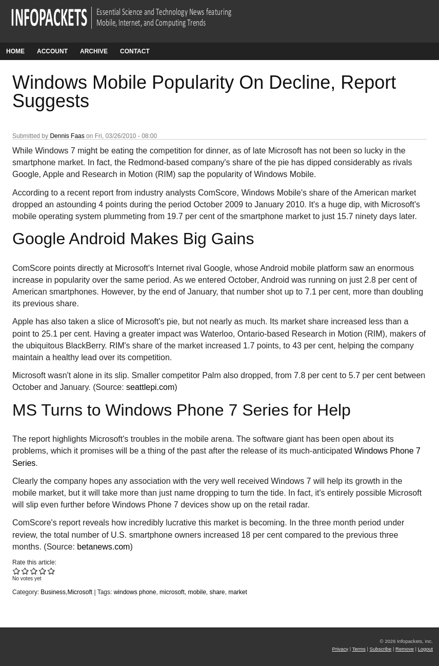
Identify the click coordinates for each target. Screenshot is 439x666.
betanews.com (103, 546)
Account (52, 51)
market (237, 592)
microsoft (172, 592)
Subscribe (381, 649)
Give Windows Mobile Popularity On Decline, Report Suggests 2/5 (25, 571)
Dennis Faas (67, 136)
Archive (94, 51)
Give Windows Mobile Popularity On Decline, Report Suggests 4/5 (42, 571)
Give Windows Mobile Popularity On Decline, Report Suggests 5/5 (51, 571)
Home (15, 51)
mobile (197, 592)
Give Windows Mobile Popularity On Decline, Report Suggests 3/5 (34, 571)
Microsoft (79, 592)
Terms (359, 649)
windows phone (135, 592)
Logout (425, 649)
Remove (404, 649)
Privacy (340, 649)
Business (53, 592)
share (217, 592)
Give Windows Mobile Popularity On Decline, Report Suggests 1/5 (16, 571)
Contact (135, 51)
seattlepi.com (150, 387)
